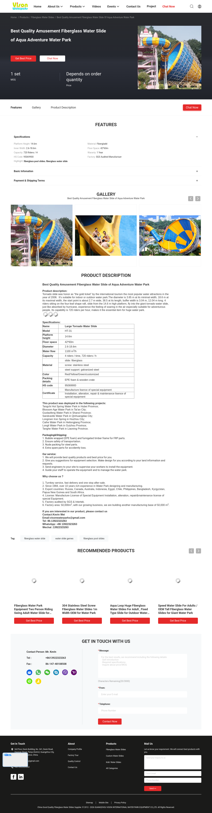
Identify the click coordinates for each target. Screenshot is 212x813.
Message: (104, 650)
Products (24, 17)
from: (102, 688)
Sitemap (89, 803)
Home (14, 17)
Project (151, 6)
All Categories (112, 768)
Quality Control (74, 761)
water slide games (64, 538)
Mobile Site (103, 803)
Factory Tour (73, 755)
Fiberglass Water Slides (42, 17)
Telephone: (104, 704)
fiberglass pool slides (93, 538)
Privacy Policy (120, 803)
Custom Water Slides (115, 756)
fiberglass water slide (34, 538)
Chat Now (52, 58)
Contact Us (72, 767)
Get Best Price (23, 58)
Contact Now (110, 721)
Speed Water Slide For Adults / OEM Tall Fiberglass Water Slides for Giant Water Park (177, 609)
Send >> (152, 788)
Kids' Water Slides (113, 762)
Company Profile (75, 749)
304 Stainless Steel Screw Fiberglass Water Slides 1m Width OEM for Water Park (79, 609)
